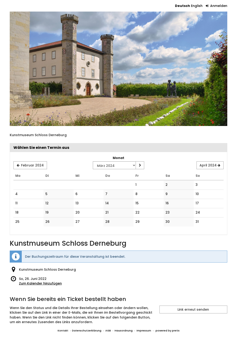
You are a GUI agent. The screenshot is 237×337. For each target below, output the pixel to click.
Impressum (144, 330)
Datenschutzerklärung (86, 330)
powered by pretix (167, 330)
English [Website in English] (197, 5)
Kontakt (63, 330)
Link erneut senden (193, 309)
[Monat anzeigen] (140, 165)
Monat (118, 158)
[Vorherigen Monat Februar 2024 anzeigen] (30, 165)
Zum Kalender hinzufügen (40, 283)
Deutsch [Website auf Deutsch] (182, 5)
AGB (108, 330)
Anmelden (217, 5)
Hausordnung (124, 330)
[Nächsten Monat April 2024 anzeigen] (210, 165)
